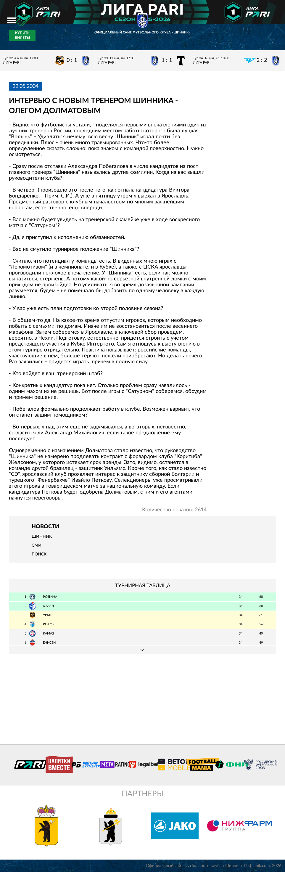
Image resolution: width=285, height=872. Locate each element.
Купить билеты (22, 35)
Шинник (42, 536)
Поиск (39, 554)
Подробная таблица (142, 649)
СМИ (36, 545)
